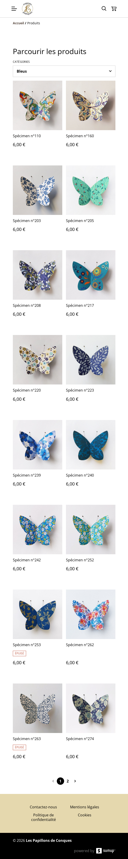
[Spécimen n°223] (90, 373)
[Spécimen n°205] (90, 203)
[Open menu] (14, 9)
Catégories (21, 61)
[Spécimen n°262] (90, 632)
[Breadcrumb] (64, 23)
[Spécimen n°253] (37, 632)
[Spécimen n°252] (90, 542)
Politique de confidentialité (43, 817)
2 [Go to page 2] (68, 781)
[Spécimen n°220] (37, 373)
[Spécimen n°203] (37, 203)
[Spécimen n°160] (90, 118)
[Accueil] (18, 23)
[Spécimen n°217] (90, 288)
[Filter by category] (64, 71)
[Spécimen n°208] (37, 288)
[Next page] (75, 781)
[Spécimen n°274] (90, 725)
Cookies (84, 815)
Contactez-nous (43, 807)
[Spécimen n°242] (37, 542)
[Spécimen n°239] (37, 458)
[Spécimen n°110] (37, 118)
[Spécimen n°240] (90, 458)
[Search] (104, 9)
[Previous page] (53, 781)
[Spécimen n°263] (37, 725)
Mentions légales (84, 807)
